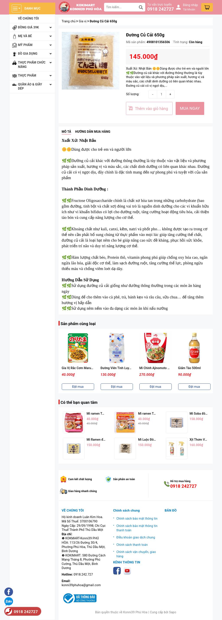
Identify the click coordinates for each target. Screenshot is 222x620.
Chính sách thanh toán (132, 544)
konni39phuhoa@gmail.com (81, 585)
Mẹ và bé (25, 36)
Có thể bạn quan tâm (79, 402)
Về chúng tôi (28, 18)
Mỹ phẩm (25, 45)
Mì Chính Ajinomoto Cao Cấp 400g (163, 368)
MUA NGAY (190, 108)
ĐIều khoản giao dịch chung (135, 537)
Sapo (172, 612)
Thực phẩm (27, 75)
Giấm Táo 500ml (189, 368)
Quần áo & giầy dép (30, 86)
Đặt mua (78, 386)
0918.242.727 (83, 574)
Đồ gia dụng (28, 53)
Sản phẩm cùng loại (78, 323)
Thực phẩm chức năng (32, 65)
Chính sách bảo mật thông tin (137, 518)
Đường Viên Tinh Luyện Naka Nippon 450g (130, 368)
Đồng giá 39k (28, 27)
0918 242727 (160, 9)
